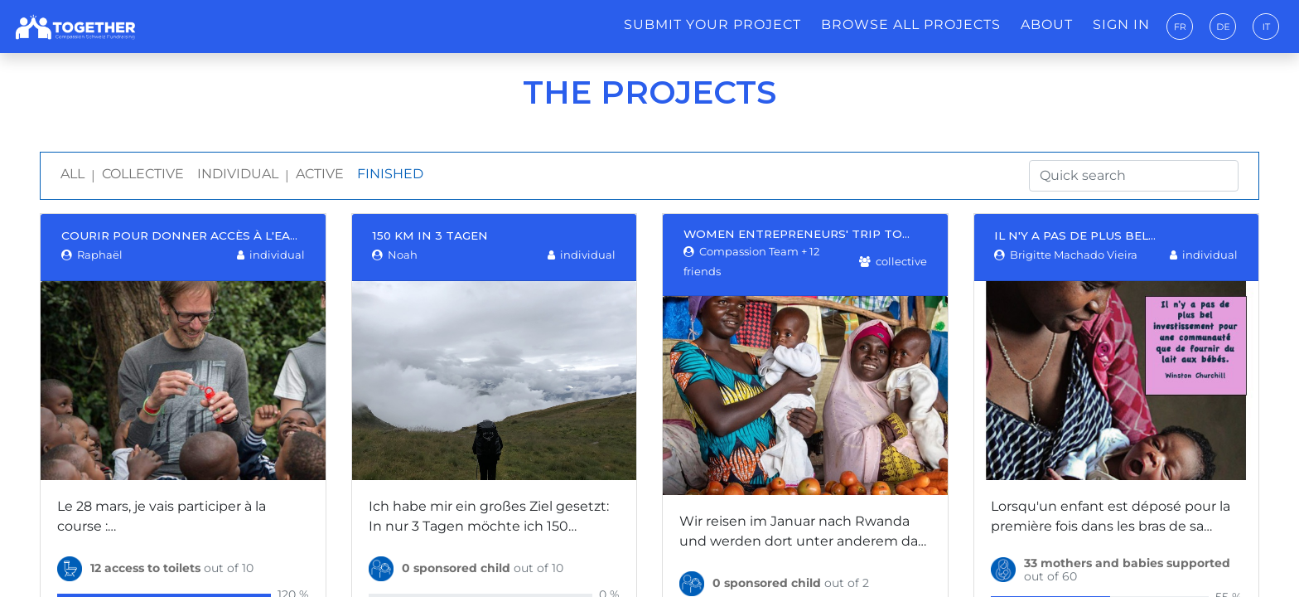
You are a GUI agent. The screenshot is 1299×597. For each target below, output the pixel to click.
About (1047, 24)
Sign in (1121, 24)
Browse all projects (911, 24)
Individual (237, 174)
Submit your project (712, 24)
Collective (143, 174)
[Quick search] (1134, 176)
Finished (390, 174)
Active (320, 174)
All (72, 174)
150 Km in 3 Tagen (430, 235)
